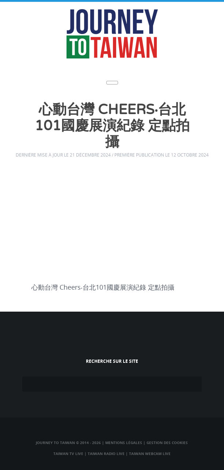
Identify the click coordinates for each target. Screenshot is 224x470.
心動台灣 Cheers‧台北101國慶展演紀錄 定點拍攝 (112, 126)
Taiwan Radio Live (106, 453)
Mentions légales (123, 442)
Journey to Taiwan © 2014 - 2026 (68, 442)
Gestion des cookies (167, 442)
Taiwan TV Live (68, 453)
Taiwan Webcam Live (150, 453)
